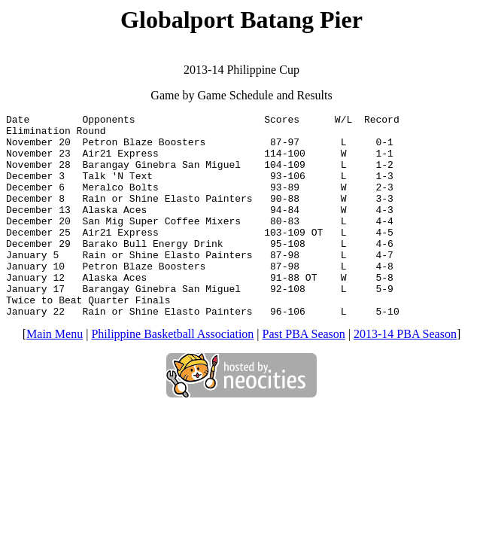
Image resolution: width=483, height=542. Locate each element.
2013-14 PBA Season (405, 374)
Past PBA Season (304, 374)
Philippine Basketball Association (172, 374)
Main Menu (54, 374)
